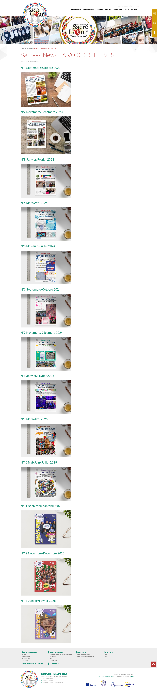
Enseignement (88, 9)
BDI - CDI (108, 9)
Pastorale (26, 659)
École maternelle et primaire (61, 655)
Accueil (23, 49)
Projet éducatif (83, 655)
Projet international (85, 657)
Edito (24, 655)
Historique (26, 657)
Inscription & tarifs (121, 9)
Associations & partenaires (125, 6)
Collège (53, 657)
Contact (134, 9)
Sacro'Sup (53, 661)
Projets (100, 9)
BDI (106, 655)
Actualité (136, 6)
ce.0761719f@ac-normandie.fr (53, 682)
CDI (106, 657)
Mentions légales (120, 674)
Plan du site (130, 674)
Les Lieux (25, 661)
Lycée (52, 659)
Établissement (75, 9)
